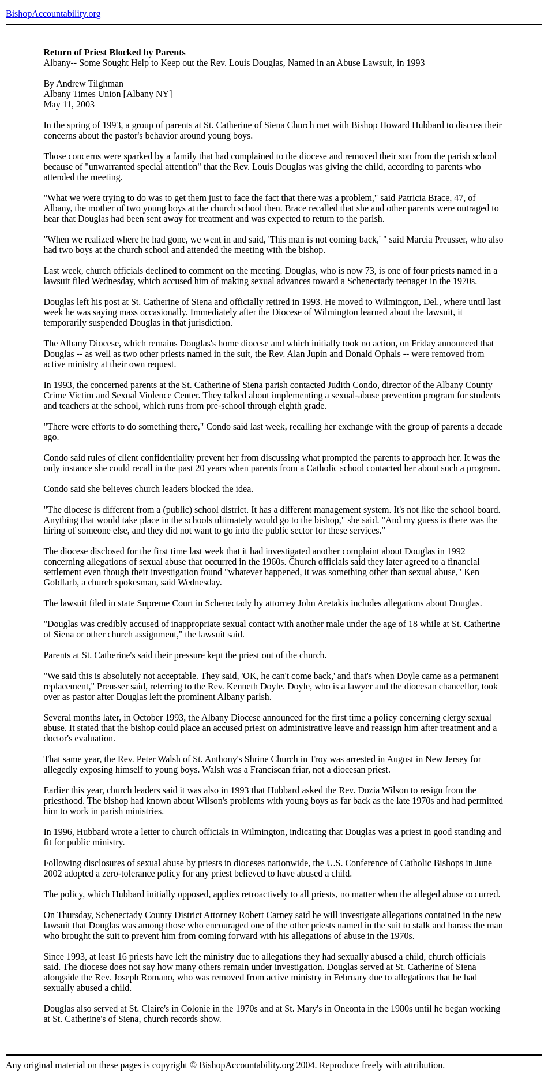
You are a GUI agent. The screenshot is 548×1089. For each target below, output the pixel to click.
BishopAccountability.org (53, 13)
